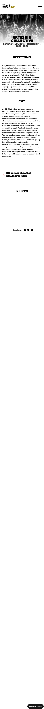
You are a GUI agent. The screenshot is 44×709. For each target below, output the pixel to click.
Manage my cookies (35, 706)
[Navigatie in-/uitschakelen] (40, 6)
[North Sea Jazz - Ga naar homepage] (8, 6)
